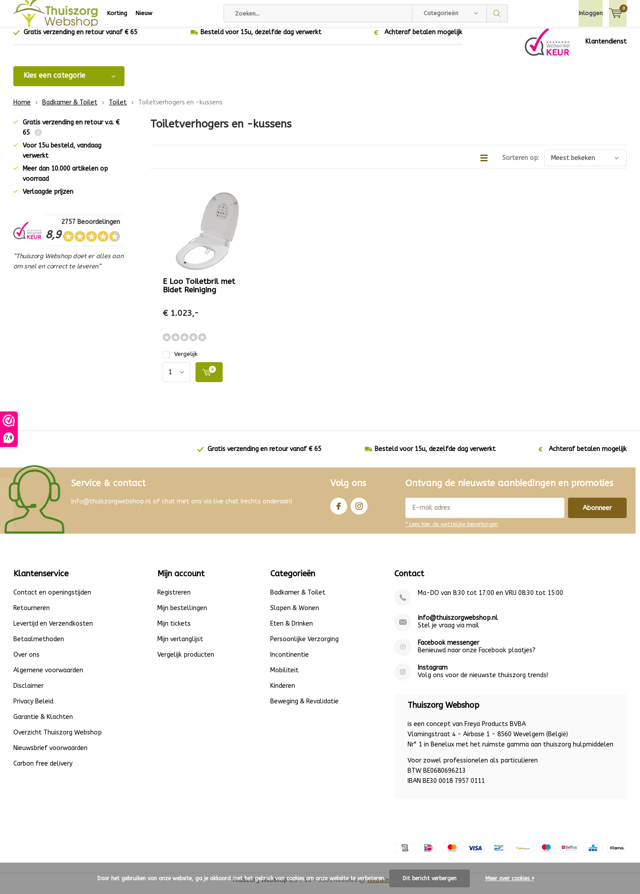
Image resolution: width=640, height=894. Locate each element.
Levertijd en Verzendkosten (53, 630)
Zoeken (497, 13)
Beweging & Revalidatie (304, 708)
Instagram (359, 510)
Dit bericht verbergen (429, 878)
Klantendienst (606, 48)
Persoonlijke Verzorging (304, 646)
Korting (117, 13)
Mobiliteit (284, 677)
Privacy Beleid (33, 708)
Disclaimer (28, 692)
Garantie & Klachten (43, 723)
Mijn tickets (174, 630)
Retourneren (31, 615)
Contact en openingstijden (52, 599)
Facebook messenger (448, 649)
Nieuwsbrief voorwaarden (50, 754)
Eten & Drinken (291, 630)
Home (22, 109)
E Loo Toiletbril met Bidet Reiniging (199, 292)
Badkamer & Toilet (69, 109)
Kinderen (282, 692)
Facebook (338, 510)
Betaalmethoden (38, 646)
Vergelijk (180, 360)
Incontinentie (289, 661)
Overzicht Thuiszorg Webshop (57, 739)
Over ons (26, 661)
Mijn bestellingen (182, 615)
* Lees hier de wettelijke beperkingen (451, 531)
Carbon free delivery (42, 770)
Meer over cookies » (509, 878)
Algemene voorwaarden (48, 677)
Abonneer (597, 515)
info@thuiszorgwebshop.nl (458, 624)
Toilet (118, 109)
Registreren (174, 599)
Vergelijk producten (185, 661)
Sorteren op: (520, 164)
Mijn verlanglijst (180, 646)
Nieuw (144, 13)
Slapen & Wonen (294, 615)
